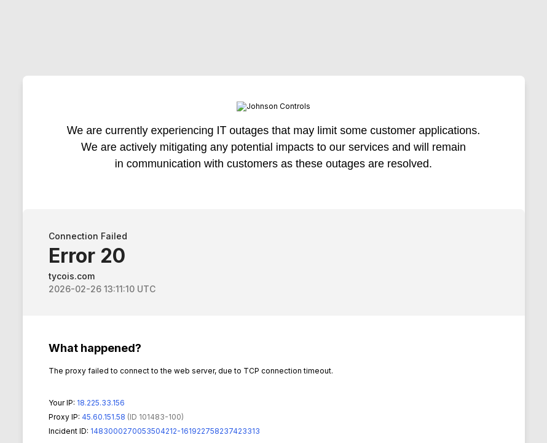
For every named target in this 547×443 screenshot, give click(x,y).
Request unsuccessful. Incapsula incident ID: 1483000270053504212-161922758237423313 (273, 221)
